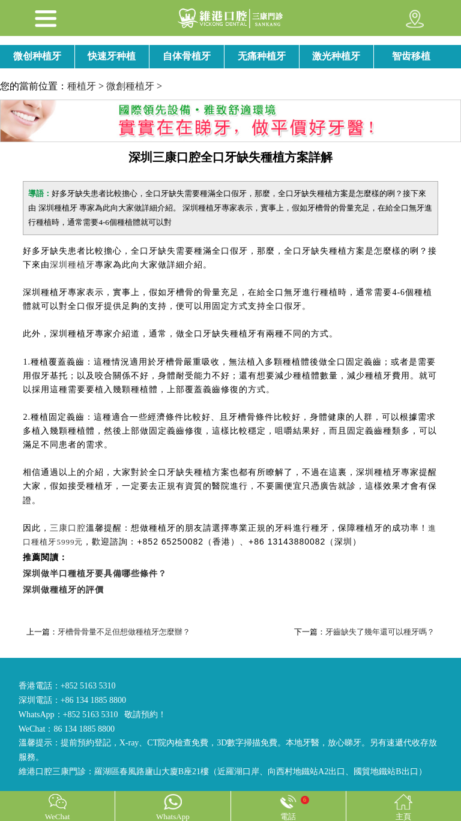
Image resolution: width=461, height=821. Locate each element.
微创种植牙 (37, 56)
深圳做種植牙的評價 (63, 589)
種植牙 (81, 86)
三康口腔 (68, 528)
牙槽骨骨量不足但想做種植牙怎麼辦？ (124, 631)
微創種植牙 (130, 86)
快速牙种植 (112, 56)
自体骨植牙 (187, 56)
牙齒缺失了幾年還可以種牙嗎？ (380, 631)
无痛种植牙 (262, 56)
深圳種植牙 (72, 264)
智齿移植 (411, 56)
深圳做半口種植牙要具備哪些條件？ (95, 573)
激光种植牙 (336, 56)
